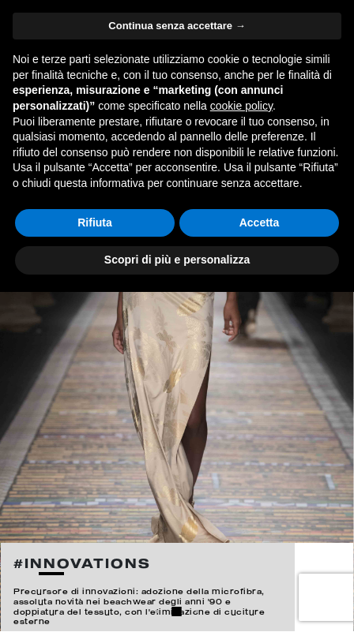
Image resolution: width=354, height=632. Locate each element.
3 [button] (197, 611)
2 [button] (177, 611)
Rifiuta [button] (94, 222)
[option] (177, 316)
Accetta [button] (259, 222)
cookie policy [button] (241, 105)
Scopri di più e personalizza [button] (177, 259)
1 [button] (157, 611)
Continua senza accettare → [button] (176, 26)
